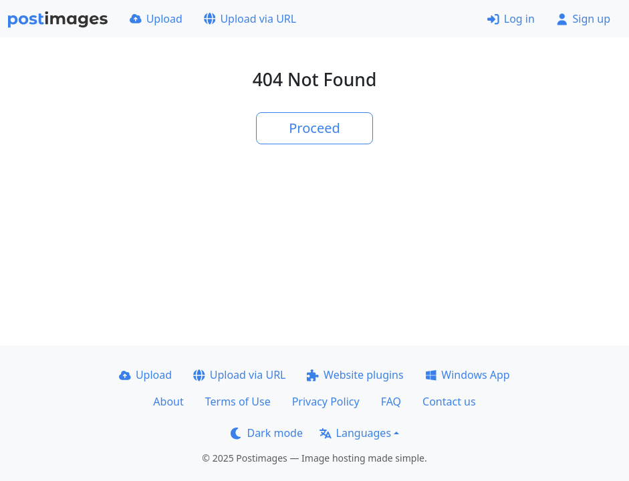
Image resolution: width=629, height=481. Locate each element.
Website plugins (355, 374)
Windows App (467, 374)
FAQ (391, 401)
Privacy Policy (326, 401)
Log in (511, 18)
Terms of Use (238, 401)
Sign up (583, 18)
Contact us (449, 401)
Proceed (314, 128)
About (168, 401)
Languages (355, 433)
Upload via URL (250, 18)
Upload (156, 18)
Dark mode (267, 433)
